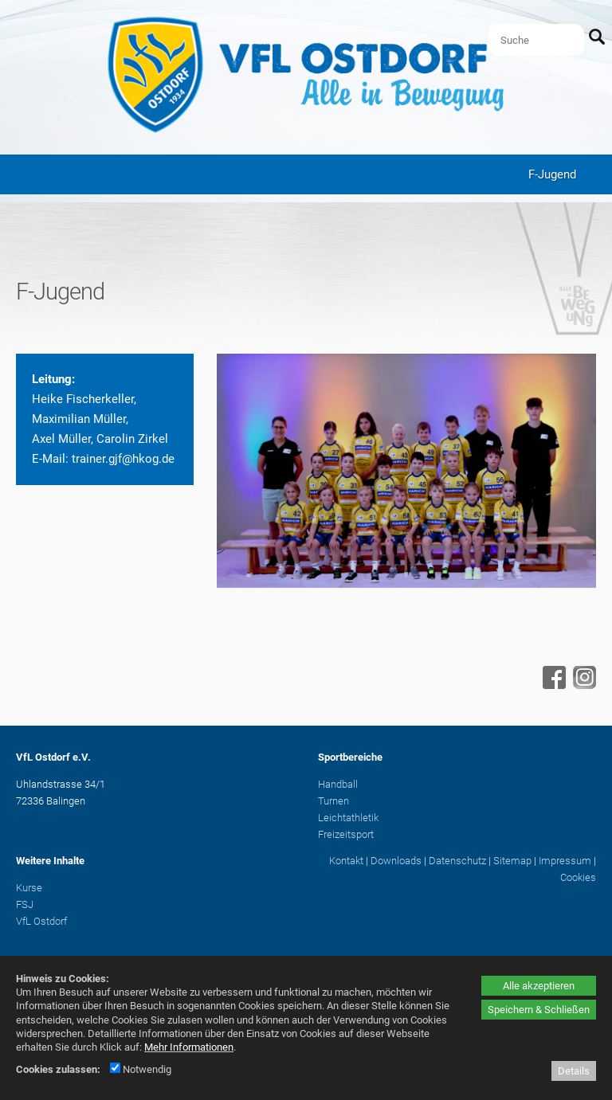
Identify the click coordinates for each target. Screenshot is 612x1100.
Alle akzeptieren (539, 986)
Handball (338, 784)
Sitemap (512, 861)
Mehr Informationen (188, 1047)
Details (574, 1071)
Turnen (333, 801)
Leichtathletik (348, 818)
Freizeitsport (346, 834)
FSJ (24, 904)
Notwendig (140, 1069)
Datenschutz (457, 861)
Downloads (396, 861)
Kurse (29, 888)
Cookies (578, 877)
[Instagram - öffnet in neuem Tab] (582, 685)
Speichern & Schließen (539, 1010)
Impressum (565, 861)
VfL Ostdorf (41, 921)
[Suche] (536, 40)
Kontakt (346, 861)
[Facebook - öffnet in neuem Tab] (552, 685)
